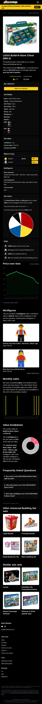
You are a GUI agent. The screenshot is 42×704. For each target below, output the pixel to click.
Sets (2, 674)
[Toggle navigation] (38, 2)
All (2, 671)
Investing (4, 642)
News (3, 640)
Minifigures (4, 676)
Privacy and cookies (7, 653)
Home (4, 13)
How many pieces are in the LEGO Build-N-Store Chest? (20, 486)
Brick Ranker (6, 623)
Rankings (10, 13)
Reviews (3, 645)
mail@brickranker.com (7, 629)
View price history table (11, 302)
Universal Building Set (20, 13)
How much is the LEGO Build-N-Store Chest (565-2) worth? (20, 477)
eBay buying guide (6, 663)
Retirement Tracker (6, 661)
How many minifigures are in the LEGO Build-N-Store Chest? (21, 495)
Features (3, 650)
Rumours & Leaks (6, 648)
